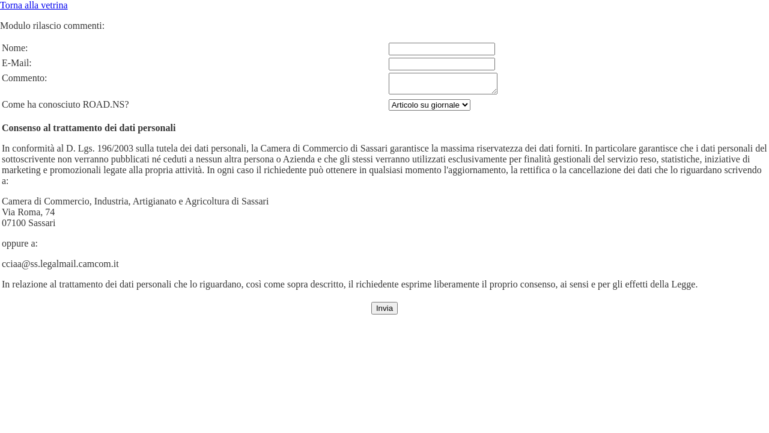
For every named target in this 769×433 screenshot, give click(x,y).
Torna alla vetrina (34, 5)
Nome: (15, 48)
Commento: (24, 78)
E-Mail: (17, 63)
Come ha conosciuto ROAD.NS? (65, 108)
